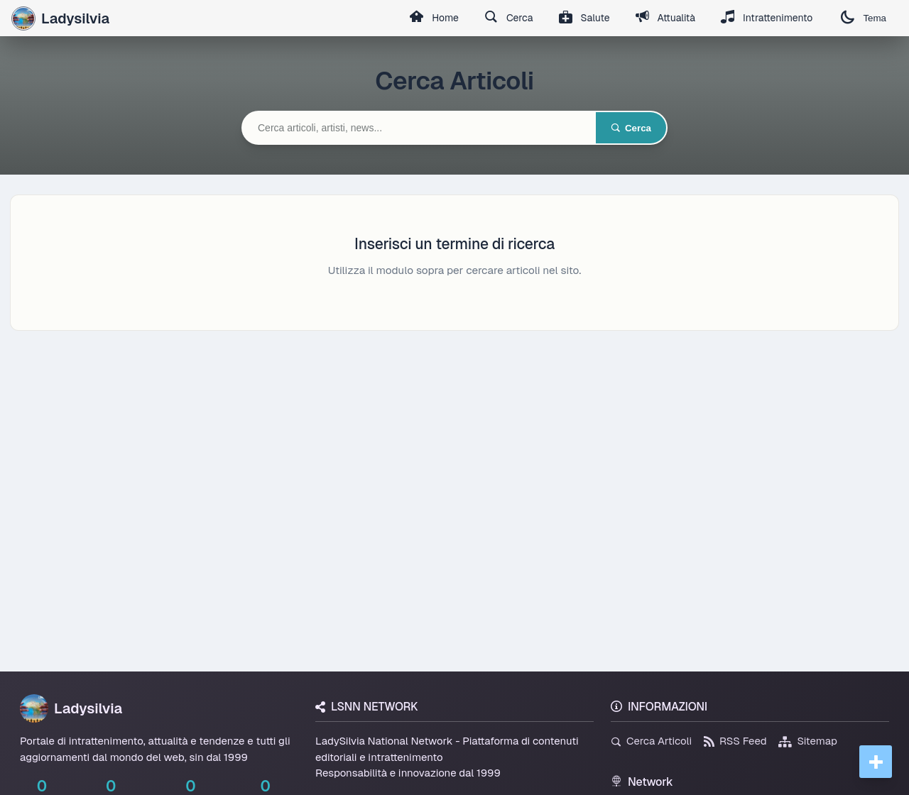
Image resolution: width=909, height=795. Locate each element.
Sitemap (807, 740)
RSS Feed (735, 740)
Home (434, 18)
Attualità (665, 18)
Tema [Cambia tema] (863, 18)
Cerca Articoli (651, 740)
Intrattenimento (767, 18)
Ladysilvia (71, 708)
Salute (584, 18)
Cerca (508, 18)
